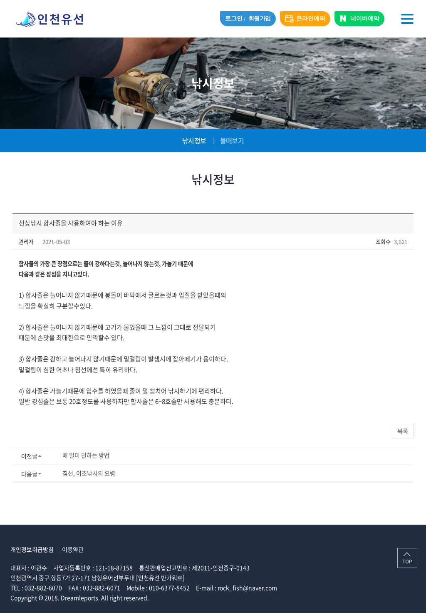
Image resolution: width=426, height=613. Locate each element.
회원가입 (259, 18)
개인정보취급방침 (32, 549)
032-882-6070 (43, 587)
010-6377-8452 (169, 587)
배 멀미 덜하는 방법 (85, 455)
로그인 (233, 18)
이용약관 (73, 549)
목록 (402, 431)
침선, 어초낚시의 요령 (88, 473)
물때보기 (232, 140)
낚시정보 (194, 140)
